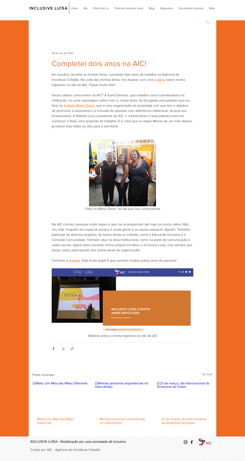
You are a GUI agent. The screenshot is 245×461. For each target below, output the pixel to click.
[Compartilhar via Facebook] (53, 348)
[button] (207, 21)
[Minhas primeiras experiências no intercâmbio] (122, 397)
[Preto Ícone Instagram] (185, 442)
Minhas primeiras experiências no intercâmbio (122, 421)
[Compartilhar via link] (72, 348)
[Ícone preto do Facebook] (191, 442)
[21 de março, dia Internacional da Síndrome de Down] (184, 397)
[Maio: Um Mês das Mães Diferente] (60, 397)
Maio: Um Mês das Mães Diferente (55, 421)
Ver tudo (207, 374)
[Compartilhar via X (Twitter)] (63, 348)
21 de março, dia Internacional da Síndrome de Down (184, 421)
